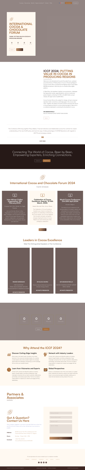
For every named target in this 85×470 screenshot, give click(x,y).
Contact (47, 3)
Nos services (27, 3)
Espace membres (39, 3)
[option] (60, 3)
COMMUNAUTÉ (34, 459)
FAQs (51, 3)
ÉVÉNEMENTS (41, 459)
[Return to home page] (11, 3)
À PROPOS (27, 459)
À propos (21, 3)
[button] (68, 3)
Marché (32, 3)
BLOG (47, 459)
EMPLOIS (51, 459)
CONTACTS (57, 459)
